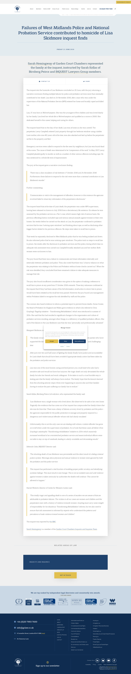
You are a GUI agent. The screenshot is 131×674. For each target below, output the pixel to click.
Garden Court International (77, 649)
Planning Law (96, 636)
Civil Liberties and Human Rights (78, 625)
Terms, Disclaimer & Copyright (110, 664)
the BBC (52, 522)
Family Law (73, 647)
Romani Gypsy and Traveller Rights (100, 644)
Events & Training (62, 634)
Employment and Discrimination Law (79, 641)
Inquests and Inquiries (39, 562)
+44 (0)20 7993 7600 (105, 9)
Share (86, 81)
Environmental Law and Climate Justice (79, 644)
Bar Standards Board (112, 666)
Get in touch (65, 575)
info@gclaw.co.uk (25, 627)
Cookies (62, 346)
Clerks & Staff (46, 9)
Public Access (65, 9)
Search (115, 9)
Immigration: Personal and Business (101, 625)
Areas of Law (55, 9)
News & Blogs (74, 9)
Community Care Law (76, 631)
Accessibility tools (123, 2)
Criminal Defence (75, 636)
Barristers (38, 9)
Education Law (74, 639)
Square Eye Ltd (113, 669)
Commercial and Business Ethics (78, 628)
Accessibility (88, 664)
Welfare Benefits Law (97, 647)
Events (83, 9)
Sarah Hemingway (40, 63)
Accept (52, 341)
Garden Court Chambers (17, 9)
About (31, 9)
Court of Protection (75, 633)
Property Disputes (97, 639)
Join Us (89, 9)
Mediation (95, 628)
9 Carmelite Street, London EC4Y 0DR (31, 633)
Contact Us (44, 81)
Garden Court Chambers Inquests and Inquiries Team (76, 529)
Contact (95, 9)
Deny (65, 341)
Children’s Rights (75, 623)
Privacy (68, 346)
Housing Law (96, 620)
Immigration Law (96, 623)
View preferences (79, 341)
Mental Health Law (97, 631)
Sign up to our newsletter (47, 665)
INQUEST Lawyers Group (72, 71)
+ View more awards (65, 595)
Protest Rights (96, 641)
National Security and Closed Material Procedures (104, 633)
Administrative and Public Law (77, 620)
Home (58, 619)
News (58, 632)
